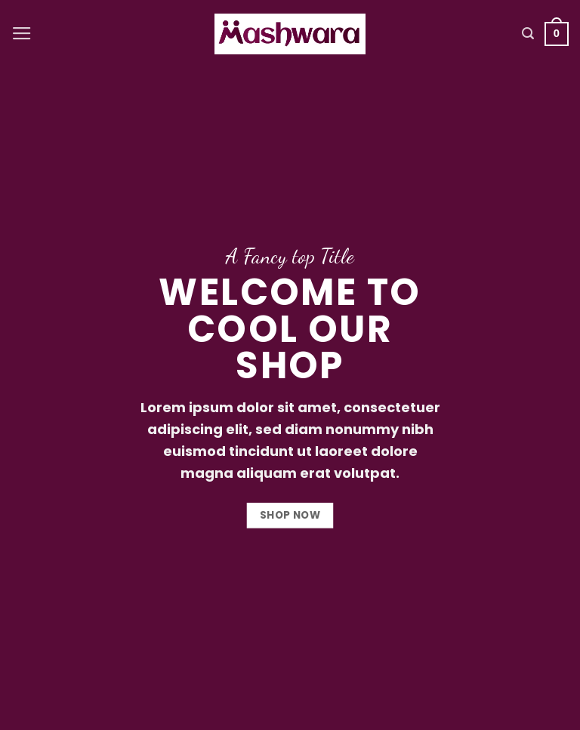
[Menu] (21, 34)
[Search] (528, 33)
